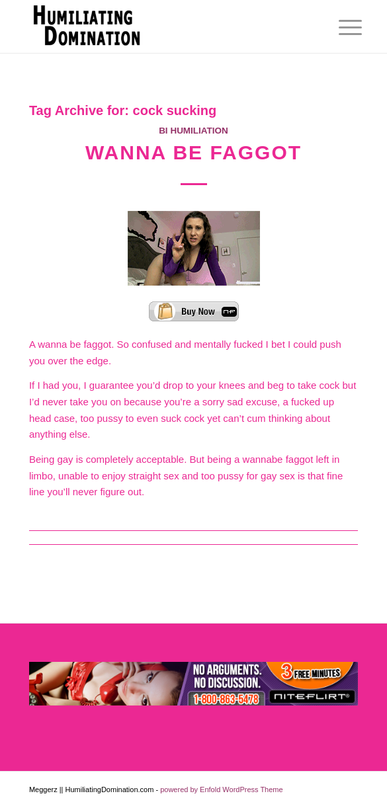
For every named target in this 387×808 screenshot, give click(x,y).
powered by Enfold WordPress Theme (221, 789)
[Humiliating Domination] (160, 26)
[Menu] (340, 27)
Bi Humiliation (193, 131)
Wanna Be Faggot (193, 152)
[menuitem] (340, 27)
